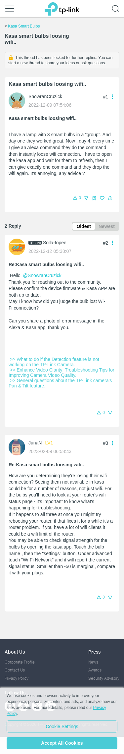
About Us (15, 652)
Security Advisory (103, 678)
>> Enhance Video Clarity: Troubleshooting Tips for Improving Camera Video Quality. (62, 372)
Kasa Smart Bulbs (24, 26)
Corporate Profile (20, 662)
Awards (95, 669)
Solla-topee (54, 242)
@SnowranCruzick (42, 275)
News (93, 662)
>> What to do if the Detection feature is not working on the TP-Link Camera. (55, 362)
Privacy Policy (16, 678)
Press (94, 652)
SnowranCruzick (45, 96)
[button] (110, 198)
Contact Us (15, 669)
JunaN (35, 442)
